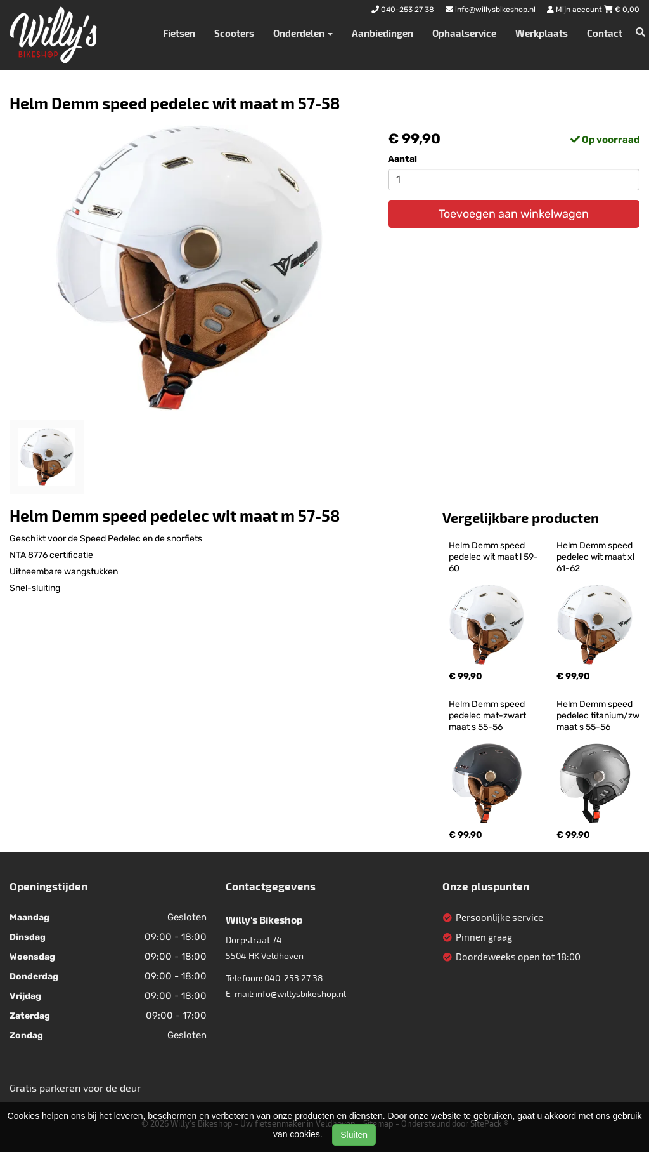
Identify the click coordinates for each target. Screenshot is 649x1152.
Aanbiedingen (382, 33)
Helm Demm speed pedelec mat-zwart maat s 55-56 (488, 715)
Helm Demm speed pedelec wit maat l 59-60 (493, 557)
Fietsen (179, 33)
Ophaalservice (464, 33)
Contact (604, 33)
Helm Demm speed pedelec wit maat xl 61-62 (596, 557)
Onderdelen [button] (303, 33)
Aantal (402, 159)
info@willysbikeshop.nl (300, 993)
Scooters (234, 33)
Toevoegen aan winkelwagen (514, 214)
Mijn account (575, 9)
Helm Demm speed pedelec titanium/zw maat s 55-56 (598, 715)
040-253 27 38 (293, 977)
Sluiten (354, 1135)
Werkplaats (541, 33)
